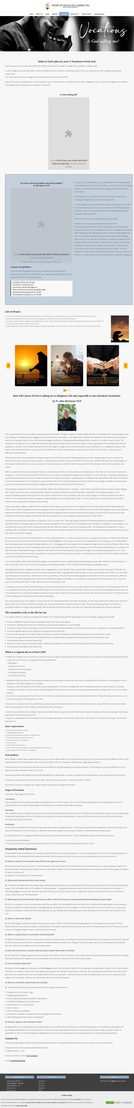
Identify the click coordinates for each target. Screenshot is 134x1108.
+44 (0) (24, 1055)
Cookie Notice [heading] (67, 1095)
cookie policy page (21, 1105)
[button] (8, 365)
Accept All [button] (109, 1102)
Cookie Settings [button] (127, 1102)
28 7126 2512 (32, 1055)
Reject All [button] (117, 1102)
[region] (67, 367)
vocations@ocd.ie (18, 1060)
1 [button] (64, 390)
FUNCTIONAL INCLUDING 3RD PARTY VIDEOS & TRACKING (44, 254)
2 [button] (69, 390)
